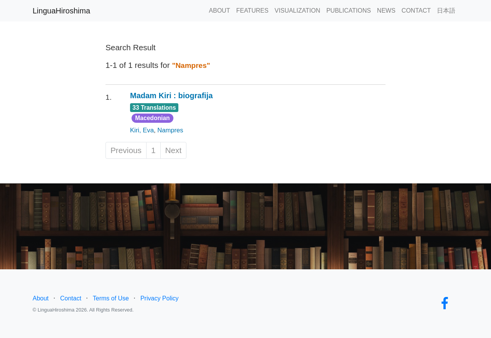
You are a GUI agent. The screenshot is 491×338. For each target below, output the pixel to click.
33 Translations (154, 107)
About (41, 298)
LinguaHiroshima (61, 11)
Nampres (170, 130)
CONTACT (416, 10)
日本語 (446, 10)
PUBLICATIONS (348, 10)
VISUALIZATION (297, 10)
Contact (70, 298)
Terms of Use (111, 298)
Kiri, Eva (142, 130)
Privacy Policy (159, 298)
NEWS (386, 10)
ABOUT (219, 10)
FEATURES (252, 10)
